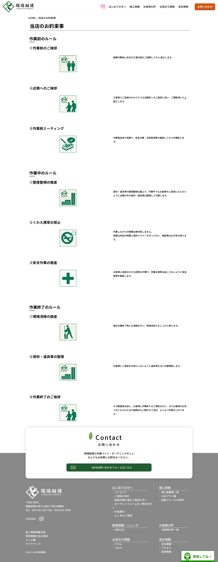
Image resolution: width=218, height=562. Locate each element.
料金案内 (120, 511)
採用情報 (166, 551)
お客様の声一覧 (170, 529)
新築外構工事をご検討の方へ (131, 500)
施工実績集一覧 (170, 492)
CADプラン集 (168, 496)
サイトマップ (33, 543)
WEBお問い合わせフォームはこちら (112, 467)
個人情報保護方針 (36, 532)
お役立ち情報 (167, 6)
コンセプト (121, 492)
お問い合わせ (204, 6)
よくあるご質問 (123, 515)
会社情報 (183, 6)
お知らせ (120, 529)
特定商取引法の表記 (37, 536)
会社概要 (166, 544)
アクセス (166, 548)
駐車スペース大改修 (172, 500)
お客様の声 (149, 6)
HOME (32, 18)
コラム (118, 544)
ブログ (118, 548)
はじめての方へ (117, 6)
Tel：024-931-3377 (37, 510)
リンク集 (31, 540)
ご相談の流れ (122, 496)
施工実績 (135, 6)
